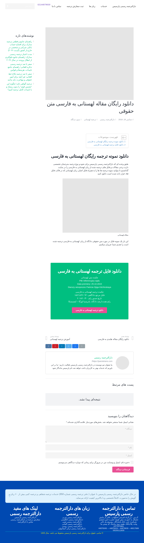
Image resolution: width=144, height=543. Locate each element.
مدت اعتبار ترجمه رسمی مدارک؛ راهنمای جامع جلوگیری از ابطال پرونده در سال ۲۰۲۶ (18, 57)
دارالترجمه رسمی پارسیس (25, 517)
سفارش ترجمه (34, 520)
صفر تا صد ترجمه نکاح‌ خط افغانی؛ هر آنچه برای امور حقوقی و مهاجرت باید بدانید (20, 77)
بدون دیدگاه (75, 119)
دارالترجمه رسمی (107, 119)
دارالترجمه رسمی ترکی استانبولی (72, 529)
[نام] (89, 447)
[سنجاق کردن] (55, 346)
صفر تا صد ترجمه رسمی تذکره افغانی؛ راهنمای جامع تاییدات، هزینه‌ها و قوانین (20, 67)
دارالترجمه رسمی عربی (72, 517)
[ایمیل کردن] (82, 346)
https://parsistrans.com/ (102, 361)
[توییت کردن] (68, 346)
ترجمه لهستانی (90, 119)
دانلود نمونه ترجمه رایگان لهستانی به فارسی (105, 142)
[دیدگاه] (89, 434)
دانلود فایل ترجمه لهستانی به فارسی (108, 145)
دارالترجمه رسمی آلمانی (72, 524)
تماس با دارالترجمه (25, 522)
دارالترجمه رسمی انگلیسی (72, 520)
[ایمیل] (89, 455)
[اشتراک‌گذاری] (75, 346)
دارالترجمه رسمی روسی (72, 526)
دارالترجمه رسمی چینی (72, 522)
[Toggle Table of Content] (122, 137)
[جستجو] (20, 7)
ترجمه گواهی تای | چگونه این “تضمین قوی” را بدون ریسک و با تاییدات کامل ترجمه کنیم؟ (19, 87)
